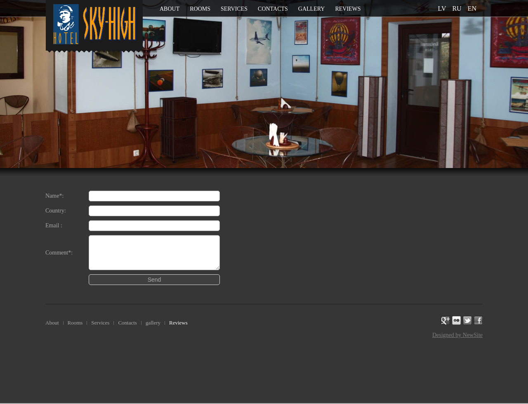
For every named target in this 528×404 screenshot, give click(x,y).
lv (442, 8)
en (472, 8)
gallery (311, 9)
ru (456, 8)
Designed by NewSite (457, 335)
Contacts (273, 9)
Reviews (348, 9)
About (169, 9)
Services (234, 9)
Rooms (200, 9)
